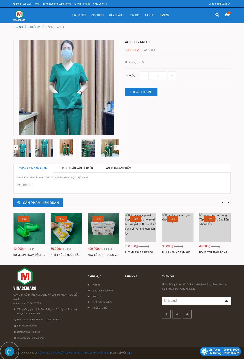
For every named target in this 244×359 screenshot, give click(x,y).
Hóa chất (96, 296)
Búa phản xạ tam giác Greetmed (184, 254)
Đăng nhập (214, 3)
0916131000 (224, 349)
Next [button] (116, 147)
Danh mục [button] (94, 276)
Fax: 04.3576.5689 (27, 325)
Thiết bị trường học (102, 302)
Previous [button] (15, 147)
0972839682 (224, 353)
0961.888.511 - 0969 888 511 (92, 3)
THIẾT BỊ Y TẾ (99, 307)
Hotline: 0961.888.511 (29, 331)
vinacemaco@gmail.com (58, 3)
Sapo (129, 352)
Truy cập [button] (131, 276)
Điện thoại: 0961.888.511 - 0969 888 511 (39, 319)
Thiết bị (96, 284)
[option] (22, 148)
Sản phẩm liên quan (41, 203)
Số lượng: (130, 75)
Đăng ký (226, 3)
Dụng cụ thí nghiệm (102, 290)
